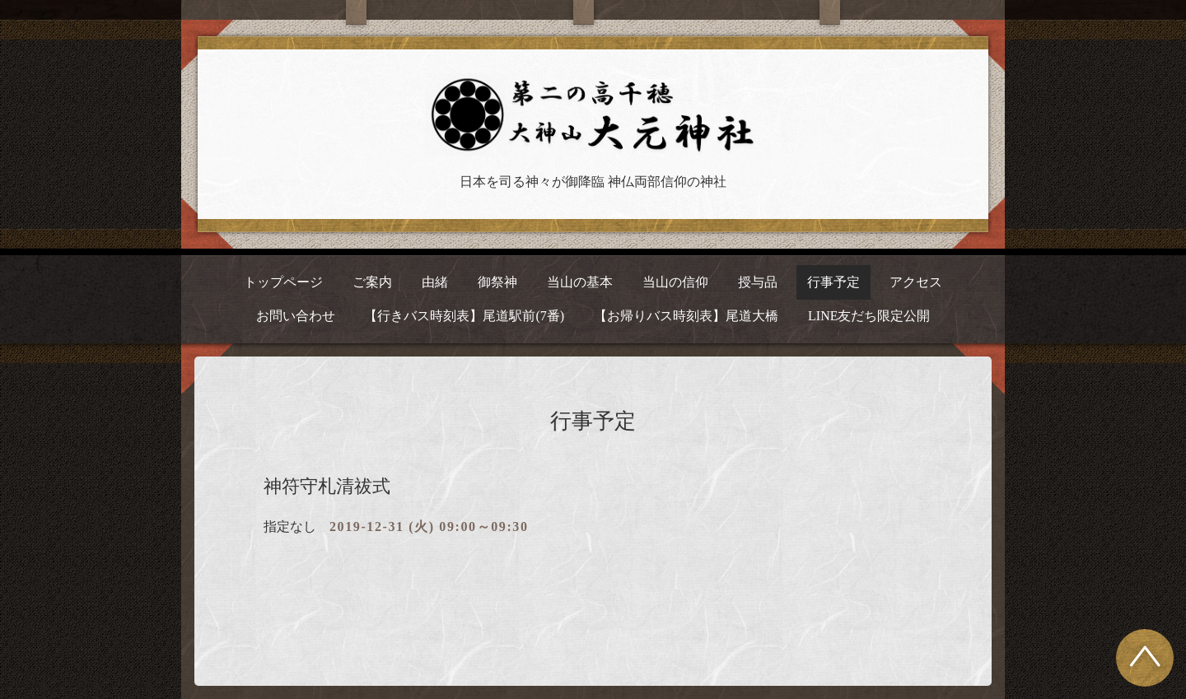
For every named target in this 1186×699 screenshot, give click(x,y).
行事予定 (833, 282)
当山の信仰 (675, 282)
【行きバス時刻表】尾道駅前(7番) (464, 316)
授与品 (757, 282)
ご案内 (372, 282)
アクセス (916, 282)
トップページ (283, 282)
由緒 (435, 282)
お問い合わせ (295, 316)
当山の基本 (580, 282)
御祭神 (497, 282)
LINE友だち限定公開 (869, 316)
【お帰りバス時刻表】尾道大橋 (686, 316)
